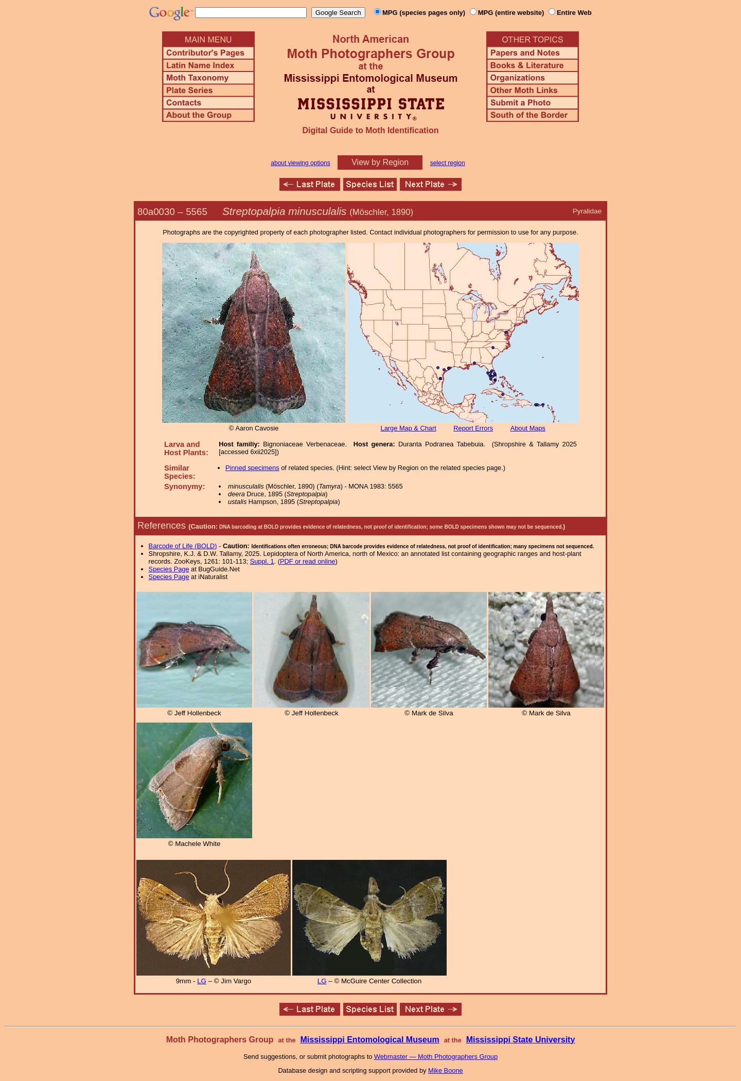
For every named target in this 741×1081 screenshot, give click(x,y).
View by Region (380, 162)
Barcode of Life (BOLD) (183, 546)
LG (201, 981)
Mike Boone (445, 1070)
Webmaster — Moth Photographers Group (436, 1056)
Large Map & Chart (408, 428)
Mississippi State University (520, 1039)
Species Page (169, 569)
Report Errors (473, 428)
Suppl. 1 (262, 561)
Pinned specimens (252, 468)
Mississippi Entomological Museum (369, 1039)
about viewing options (300, 163)
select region (447, 163)
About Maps (527, 428)
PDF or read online (307, 561)
